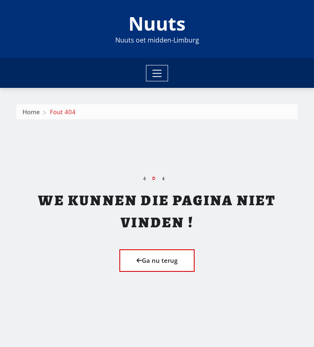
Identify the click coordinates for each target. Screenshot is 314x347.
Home (31, 113)
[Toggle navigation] (157, 73)
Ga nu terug (157, 260)
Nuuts (157, 23)
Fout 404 (63, 113)
